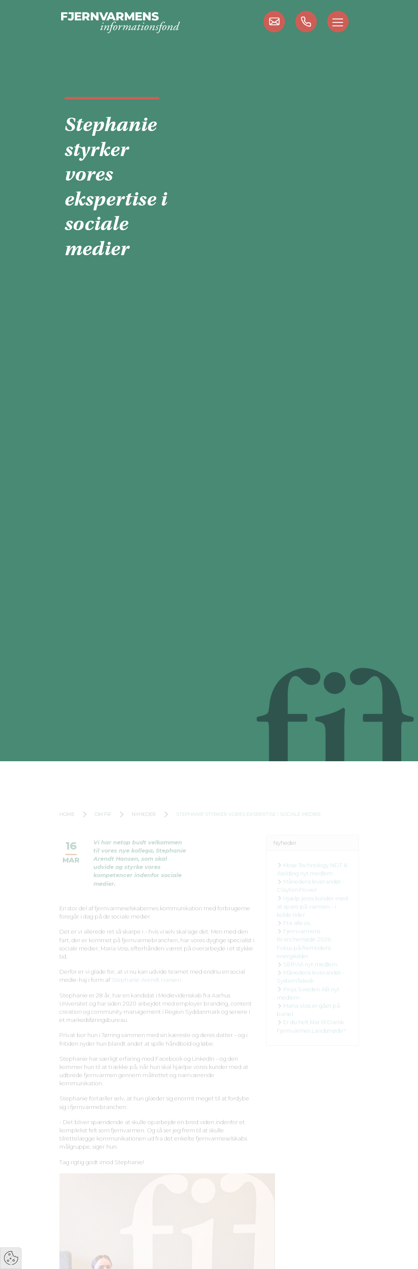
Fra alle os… (295, 930)
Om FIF (103, 822)
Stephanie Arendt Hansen (146, 987)
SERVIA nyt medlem (307, 971)
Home (66, 822)
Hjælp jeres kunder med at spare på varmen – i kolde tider (312, 913)
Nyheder (144, 822)
